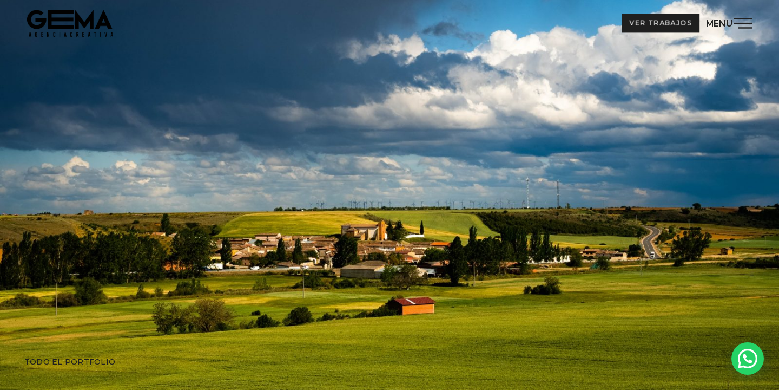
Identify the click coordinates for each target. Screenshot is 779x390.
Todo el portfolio (69, 362)
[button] (747, 358)
